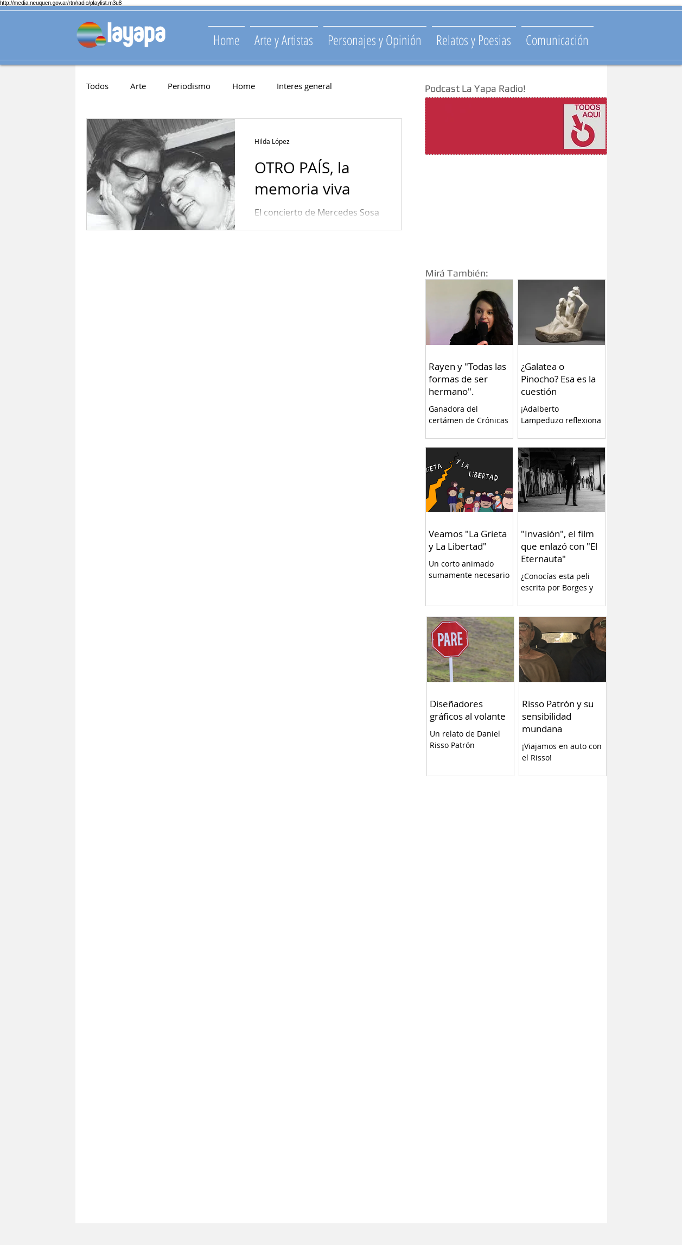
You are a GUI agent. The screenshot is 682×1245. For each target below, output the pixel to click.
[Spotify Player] (494, 126)
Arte (138, 85)
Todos (97, 85)
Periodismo (189, 85)
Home (243, 85)
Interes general (304, 85)
